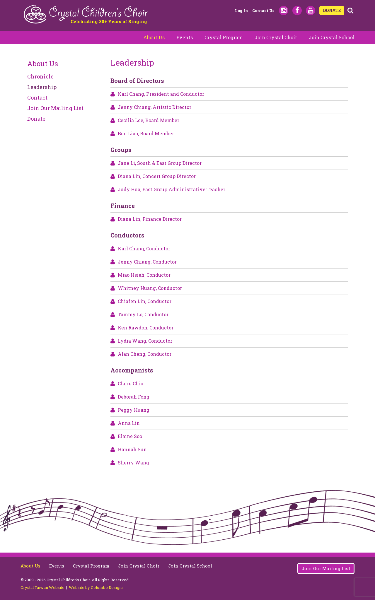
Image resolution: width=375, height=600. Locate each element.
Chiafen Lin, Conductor (144, 301)
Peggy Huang (133, 410)
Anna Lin (129, 423)
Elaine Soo (130, 436)
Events (184, 37)
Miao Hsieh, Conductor (144, 275)
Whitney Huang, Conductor (150, 288)
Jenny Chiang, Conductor (147, 262)
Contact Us (263, 10)
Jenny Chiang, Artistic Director (154, 107)
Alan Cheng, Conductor (144, 354)
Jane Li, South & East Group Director (160, 163)
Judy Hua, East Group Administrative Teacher (171, 189)
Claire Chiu (131, 383)
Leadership (42, 86)
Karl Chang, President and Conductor (161, 94)
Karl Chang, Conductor (144, 248)
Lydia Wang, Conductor (145, 341)
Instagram (283, 10)
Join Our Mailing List (55, 108)
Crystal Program (223, 37)
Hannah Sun (132, 449)
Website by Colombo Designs (96, 587)
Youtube (310, 10)
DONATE (332, 10)
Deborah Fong (133, 397)
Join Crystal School (331, 37)
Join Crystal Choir (276, 37)
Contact (37, 97)
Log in (241, 10)
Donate (36, 118)
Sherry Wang (133, 462)
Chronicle (40, 76)
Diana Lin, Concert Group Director (157, 176)
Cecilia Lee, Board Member (148, 120)
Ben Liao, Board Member (146, 133)
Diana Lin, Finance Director (150, 219)
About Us (154, 37)
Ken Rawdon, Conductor (145, 327)
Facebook (297, 10)
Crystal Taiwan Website (42, 587)
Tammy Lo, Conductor (143, 314)
